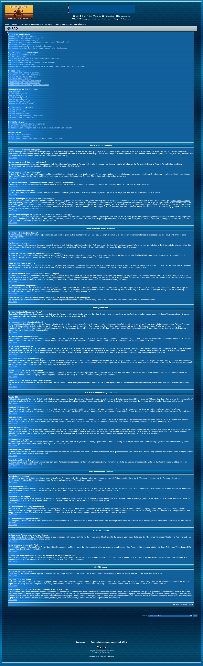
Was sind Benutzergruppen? (19, 114)
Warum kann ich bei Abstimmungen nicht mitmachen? (28, 85)
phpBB (97, 656)
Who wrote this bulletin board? (19, 134)
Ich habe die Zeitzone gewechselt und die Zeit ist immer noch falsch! (34, 59)
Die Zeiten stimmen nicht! (17, 57)
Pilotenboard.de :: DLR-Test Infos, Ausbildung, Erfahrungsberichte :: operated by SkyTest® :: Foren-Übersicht (45, 24)
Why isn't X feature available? (19, 136)
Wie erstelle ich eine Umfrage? (19, 79)
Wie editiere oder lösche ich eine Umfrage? (24, 81)
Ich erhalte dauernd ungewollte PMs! (22, 126)
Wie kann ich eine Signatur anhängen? (22, 77)
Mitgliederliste (108, 16)
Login (116, 19)
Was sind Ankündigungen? (18, 99)
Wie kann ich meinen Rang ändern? (21, 64)
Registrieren (126, 19)
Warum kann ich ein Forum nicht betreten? (24, 83)
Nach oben (12, 158)
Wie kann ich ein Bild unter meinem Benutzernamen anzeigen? (32, 62)
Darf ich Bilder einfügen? (17, 97)
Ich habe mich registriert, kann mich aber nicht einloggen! (29, 46)
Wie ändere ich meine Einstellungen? (22, 55)
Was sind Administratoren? (18, 110)
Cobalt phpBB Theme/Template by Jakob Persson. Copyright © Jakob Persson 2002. (101, 651)
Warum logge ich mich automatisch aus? (23, 40)
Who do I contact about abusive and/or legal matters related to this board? (36, 138)
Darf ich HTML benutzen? (17, 93)
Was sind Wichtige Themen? (19, 101)
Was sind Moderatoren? (17, 112)
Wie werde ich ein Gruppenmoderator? (22, 117)
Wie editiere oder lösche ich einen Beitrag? (24, 75)
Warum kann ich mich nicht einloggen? (22, 36)
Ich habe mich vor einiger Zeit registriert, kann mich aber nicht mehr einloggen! (37, 48)
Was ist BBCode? (15, 91)
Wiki (76, 16)
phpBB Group (71, 573)
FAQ (89, 16)
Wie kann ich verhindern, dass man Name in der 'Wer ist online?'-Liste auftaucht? (38, 42)
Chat (82, 16)
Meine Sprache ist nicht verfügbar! (21, 60)
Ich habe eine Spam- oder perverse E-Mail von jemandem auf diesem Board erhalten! (40, 128)
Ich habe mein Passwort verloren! (20, 44)
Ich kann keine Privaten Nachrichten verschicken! (26, 124)
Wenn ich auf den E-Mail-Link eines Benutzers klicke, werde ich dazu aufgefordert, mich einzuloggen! (46, 66)
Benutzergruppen (123, 16)
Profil (75, 19)
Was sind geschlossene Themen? (21, 103)
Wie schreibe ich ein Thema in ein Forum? (24, 73)
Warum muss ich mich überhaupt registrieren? (25, 38)
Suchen (97, 16)
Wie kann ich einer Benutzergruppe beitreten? (25, 115)
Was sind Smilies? (15, 95)
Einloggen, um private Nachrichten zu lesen (95, 19)
